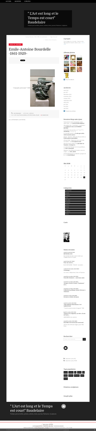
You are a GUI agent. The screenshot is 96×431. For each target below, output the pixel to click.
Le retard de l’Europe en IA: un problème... (74, 147)
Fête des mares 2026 (69, 143)
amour (65, 372)
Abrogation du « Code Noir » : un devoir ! (74, 125)
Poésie (67, 207)
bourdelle (25, 115)
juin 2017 (66, 92)
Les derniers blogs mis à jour (37, 425)
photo (82, 375)
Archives (18, 1)
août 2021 (66, 90)
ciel (83, 372)
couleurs (71, 372)
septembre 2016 (68, 100)
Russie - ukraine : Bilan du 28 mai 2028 (74, 136)
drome (65, 378)
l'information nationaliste (70, 138)
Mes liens (68, 200)
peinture (71, 375)
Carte (66, 222)
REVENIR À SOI (68, 254)
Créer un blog (45, 424)
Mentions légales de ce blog (39, 427)
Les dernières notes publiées (48, 425)
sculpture (19, 115)
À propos (27, 1)
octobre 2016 (67, 98)
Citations (68, 195)
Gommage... (67, 270)
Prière (67, 209)
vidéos (67, 214)
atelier (37, 115)
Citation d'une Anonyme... (51, 40)
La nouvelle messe (68, 133)
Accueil (8, 1)
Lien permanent (16, 113)
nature (65, 375)
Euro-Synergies (69, 148)
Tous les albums (70, 79)
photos (67, 204)
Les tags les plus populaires (58, 425)
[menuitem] (9, 1)
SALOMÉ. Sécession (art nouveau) (73, 322)
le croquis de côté (76, 141)
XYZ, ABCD (73, 151)
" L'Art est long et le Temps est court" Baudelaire (43, 18)
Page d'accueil (53, 37)
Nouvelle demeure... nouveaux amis (74, 278)
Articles (31, 113)
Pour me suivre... (69, 262)
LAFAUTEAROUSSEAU (78, 123)
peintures (68, 202)
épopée (30, 115)
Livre (67, 197)
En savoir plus (66, 429)
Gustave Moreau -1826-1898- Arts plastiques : (37, 37)
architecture (68, 190)
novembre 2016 (67, 96)
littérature (76, 375)
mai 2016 (66, 106)
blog (71, 427)
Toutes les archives (71, 111)
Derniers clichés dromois (71, 297)
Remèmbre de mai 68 (69, 130)
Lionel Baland (71, 155)
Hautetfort (51, 424)
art (15, 115)
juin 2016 (66, 104)
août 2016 (66, 102)
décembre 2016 (67, 94)
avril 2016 (66, 108)
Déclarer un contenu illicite (28, 427)
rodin (33, 115)
